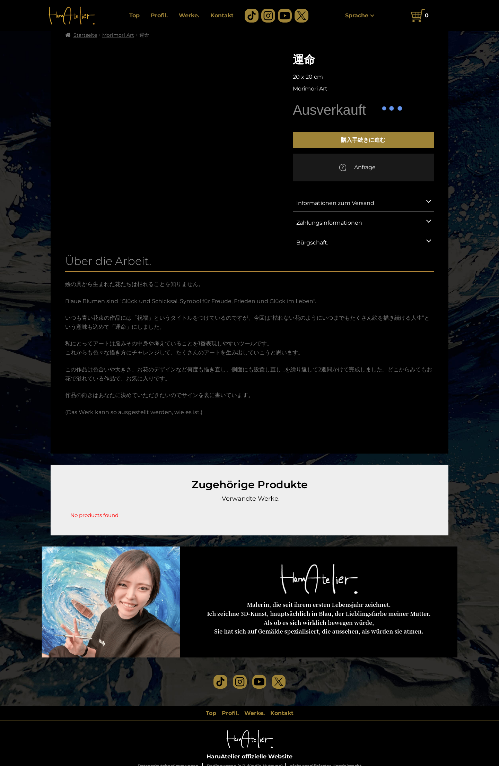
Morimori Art (118, 35)
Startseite (85, 35)
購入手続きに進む (363, 139)
